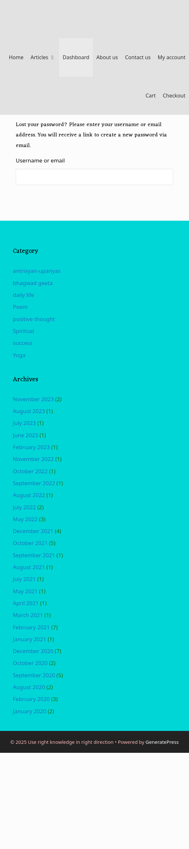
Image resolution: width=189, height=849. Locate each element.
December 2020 (33, 651)
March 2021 (28, 615)
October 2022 (30, 471)
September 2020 (34, 675)
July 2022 (24, 507)
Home (16, 57)
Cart (151, 95)
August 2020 (29, 687)
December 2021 (33, 531)
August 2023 (29, 411)
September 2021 (34, 555)
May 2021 (25, 591)
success (22, 342)
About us (107, 57)
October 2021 (30, 543)
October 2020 (30, 663)
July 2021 (24, 579)
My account (171, 57)
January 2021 (29, 639)
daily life (23, 295)
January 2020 (29, 711)
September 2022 (34, 483)
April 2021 (26, 603)
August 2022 (29, 495)
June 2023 (25, 435)
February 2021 (31, 627)
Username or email (40, 160)
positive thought (34, 319)
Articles (45, 57)
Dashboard (76, 57)
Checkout (174, 95)
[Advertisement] (94, 800)
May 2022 (25, 519)
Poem (20, 306)
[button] (53, 57)
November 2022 (33, 459)
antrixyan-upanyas (36, 270)
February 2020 (31, 699)
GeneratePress (162, 742)
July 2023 (24, 423)
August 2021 (29, 567)
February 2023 (31, 447)
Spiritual (23, 331)
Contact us (138, 57)
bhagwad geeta (33, 283)
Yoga (19, 355)
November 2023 (33, 399)
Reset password (30, 201)
